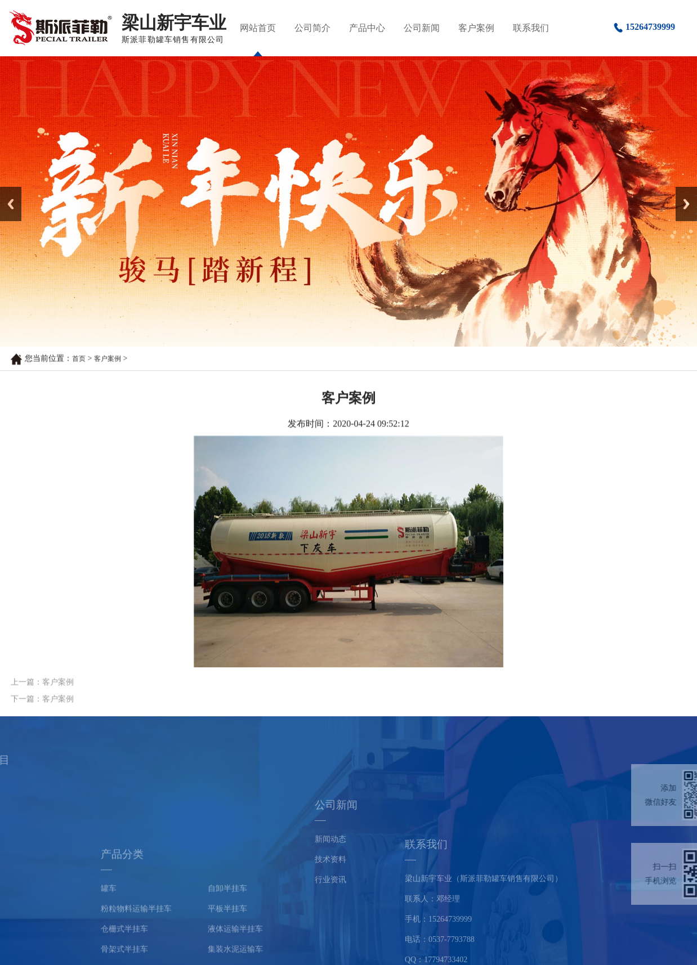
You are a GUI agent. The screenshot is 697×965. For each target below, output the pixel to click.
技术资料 (330, 886)
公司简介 (312, 28)
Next (682, 191)
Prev (6, 191)
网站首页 (258, 28)
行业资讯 (330, 907)
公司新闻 (422, 28)
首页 (79, 359)
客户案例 (476, 28)
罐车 (109, 945)
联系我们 (531, 28)
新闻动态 (330, 866)
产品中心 (367, 28)
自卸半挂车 (227, 945)
